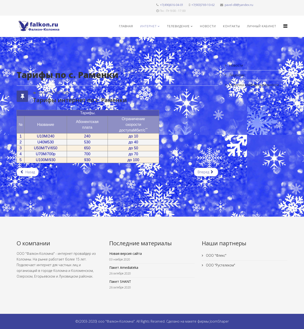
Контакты (231, 26)
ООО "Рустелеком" (220, 265)
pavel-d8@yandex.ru (239, 5)
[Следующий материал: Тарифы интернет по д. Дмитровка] (206, 172)
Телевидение (178, 26)
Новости (208, 26)
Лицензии (236, 75)
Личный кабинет (261, 26)
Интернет (148, 26)
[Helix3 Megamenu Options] (285, 26)
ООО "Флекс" (215, 255)
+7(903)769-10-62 (203, 5)
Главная (126, 26)
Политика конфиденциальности (253, 84)
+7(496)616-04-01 (171, 5)
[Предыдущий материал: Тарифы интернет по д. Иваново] (27, 172)
